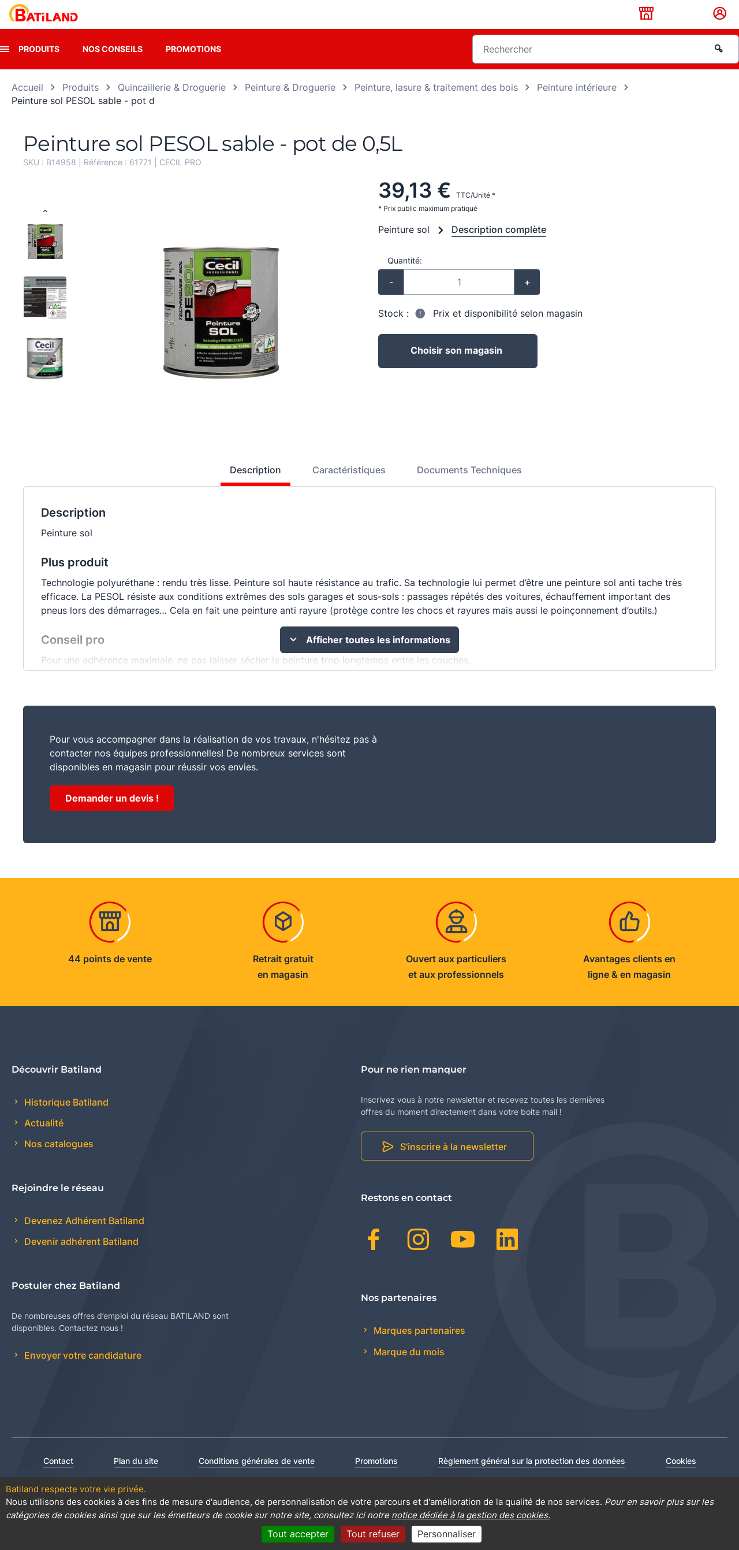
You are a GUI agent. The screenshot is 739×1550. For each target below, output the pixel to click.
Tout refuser (373, 1534)
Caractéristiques (349, 488)
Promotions (193, 67)
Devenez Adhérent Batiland (83, 1238)
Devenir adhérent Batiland (80, 1259)
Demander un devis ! (112, 816)
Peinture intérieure (577, 105)
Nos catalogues (58, 1162)
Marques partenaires (418, 1349)
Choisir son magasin (457, 369)
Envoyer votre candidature (81, 1374)
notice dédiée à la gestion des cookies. (470, 1515)
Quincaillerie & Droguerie (172, 105)
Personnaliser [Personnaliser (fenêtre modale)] (446, 1534)
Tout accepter (298, 1534)
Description (255, 488)
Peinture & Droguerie (290, 105)
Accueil (27, 105)
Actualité (43, 1141)
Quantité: (404, 278)
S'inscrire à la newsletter (453, 1165)
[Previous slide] (45, 230)
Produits (38, 67)
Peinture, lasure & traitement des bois (436, 105)
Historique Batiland (65, 1120)
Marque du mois (408, 1369)
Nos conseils (113, 67)
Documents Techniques (469, 488)
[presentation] (4, 67)
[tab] (249, 492)
